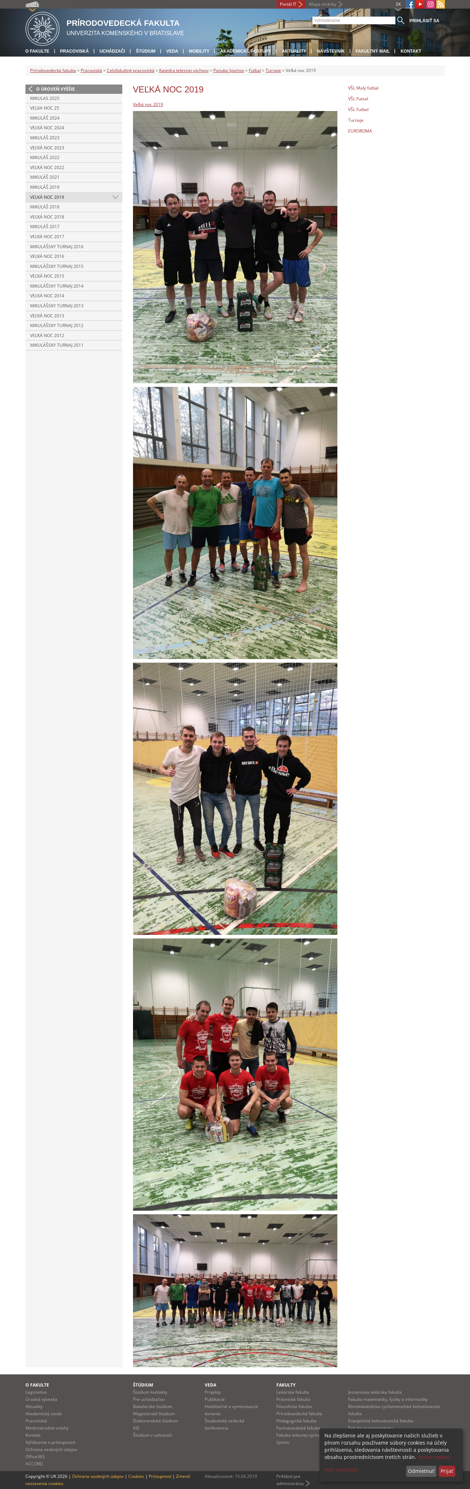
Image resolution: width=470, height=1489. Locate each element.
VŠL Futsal (358, 99)
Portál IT (288, 4)
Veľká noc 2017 (47, 237)
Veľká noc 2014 (47, 296)
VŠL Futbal (358, 109)
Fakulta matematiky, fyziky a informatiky (388, 1399)
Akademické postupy (245, 51)
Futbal (255, 70)
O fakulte (37, 51)
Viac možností (340, 1469)
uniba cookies (434, 1457)
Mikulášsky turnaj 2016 (57, 247)
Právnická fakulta (293, 1399)
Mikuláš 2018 (45, 207)
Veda (172, 51)
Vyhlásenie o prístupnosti (50, 1442)
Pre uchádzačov (149, 1399)
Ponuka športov (228, 70)
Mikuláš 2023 (45, 138)
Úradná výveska (41, 1399)
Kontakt (410, 51)
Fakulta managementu (370, 1428)
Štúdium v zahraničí (152, 1435)
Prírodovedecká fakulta (53, 70)
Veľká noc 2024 (47, 128)
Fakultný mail (373, 51)
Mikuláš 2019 (45, 187)
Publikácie (215, 1399)
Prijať (447, 1471)
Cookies (136, 1476)
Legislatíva (36, 1392)
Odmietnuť (421, 1471)
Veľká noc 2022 (47, 167)
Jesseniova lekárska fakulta (375, 1392)
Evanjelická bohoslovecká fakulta (380, 1421)
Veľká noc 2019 (47, 197)
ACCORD (34, 1464)
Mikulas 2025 (45, 98)
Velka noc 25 (44, 108)
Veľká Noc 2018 (47, 217)
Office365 (35, 1457)
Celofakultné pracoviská (131, 70)
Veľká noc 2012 (47, 335)
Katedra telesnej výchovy (184, 70)
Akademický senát (43, 1414)
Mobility (199, 51)
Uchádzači (112, 51)
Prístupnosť (160, 1476)
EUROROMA (360, 131)
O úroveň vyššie (55, 89)
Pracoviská (74, 51)
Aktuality (294, 51)
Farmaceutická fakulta (298, 1428)
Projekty (213, 1392)
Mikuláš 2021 (45, 177)
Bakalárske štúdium (152, 1406)
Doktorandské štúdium (155, 1421)
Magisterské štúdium (154, 1414)
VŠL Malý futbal (363, 88)
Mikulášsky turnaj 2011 (57, 345)
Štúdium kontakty (150, 1392)
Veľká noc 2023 (47, 148)
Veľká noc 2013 (47, 316)
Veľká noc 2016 (47, 256)
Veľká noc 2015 (47, 276)
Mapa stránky (322, 4)
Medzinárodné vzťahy (46, 1428)
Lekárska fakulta (292, 1392)
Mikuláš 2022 (45, 157)
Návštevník (331, 51)
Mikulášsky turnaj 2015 (57, 266)
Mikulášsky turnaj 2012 (57, 325)
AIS (136, 1428)
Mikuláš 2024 (45, 118)
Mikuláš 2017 (45, 227)
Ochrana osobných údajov (51, 1449)
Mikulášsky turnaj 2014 (57, 286)
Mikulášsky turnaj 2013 (57, 306)
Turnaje (273, 70)
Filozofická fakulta (294, 1406)
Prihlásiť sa (424, 20)
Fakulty (285, 1385)
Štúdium (146, 51)
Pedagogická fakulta (296, 1421)
